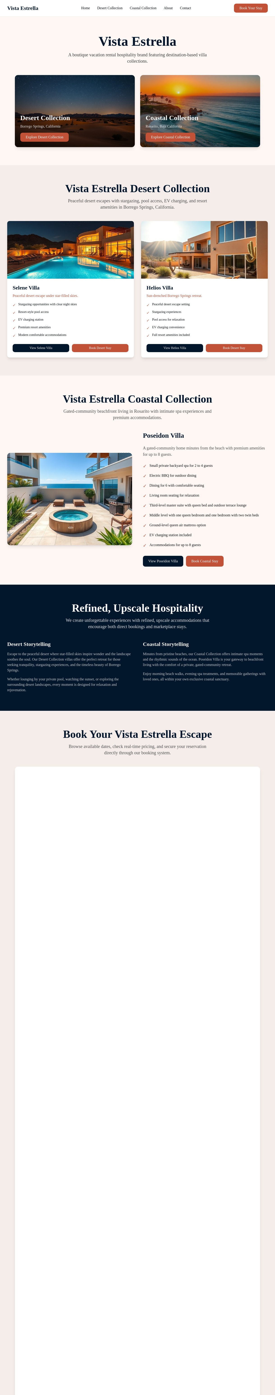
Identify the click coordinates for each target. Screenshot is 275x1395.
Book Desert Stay (100, 348)
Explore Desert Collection (44, 137)
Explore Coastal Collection (170, 137)
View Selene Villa (41, 348)
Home (85, 8)
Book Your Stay (250, 8)
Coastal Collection (143, 8)
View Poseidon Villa (163, 561)
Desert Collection (109, 8)
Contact (185, 8)
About (168, 8)
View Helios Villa (175, 348)
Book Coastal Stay (204, 561)
